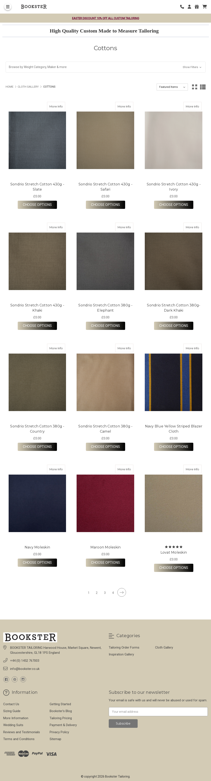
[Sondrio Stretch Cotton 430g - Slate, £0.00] (37, 140)
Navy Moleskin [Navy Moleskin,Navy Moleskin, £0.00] (37, 547)
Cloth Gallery (164, 647)
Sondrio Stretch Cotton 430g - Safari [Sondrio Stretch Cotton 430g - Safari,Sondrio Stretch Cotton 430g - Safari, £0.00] (105, 186)
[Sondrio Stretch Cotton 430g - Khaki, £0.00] (37, 261)
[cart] (204, 7)
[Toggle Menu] (7, 6)
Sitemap (55, 739)
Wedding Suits (13, 725)
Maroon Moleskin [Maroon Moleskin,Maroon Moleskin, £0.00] (105, 547)
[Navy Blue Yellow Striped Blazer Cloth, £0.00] (173, 382)
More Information (15, 718)
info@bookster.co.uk (24, 669)
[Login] (191, 7)
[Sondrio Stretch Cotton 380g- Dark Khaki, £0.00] (173, 261)
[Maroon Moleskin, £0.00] (105, 503)
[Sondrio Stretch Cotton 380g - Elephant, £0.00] (105, 261)
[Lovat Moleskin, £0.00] (173, 503)
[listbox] (172, 87)
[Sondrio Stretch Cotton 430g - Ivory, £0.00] (173, 140)
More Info (57, 105)
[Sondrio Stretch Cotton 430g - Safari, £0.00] (105, 140)
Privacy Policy (59, 732)
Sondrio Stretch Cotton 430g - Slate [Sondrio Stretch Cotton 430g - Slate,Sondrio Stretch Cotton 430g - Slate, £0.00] (37, 186)
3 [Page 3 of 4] (105, 593)
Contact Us (11, 704)
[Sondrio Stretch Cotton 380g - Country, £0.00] (37, 382)
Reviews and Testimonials (21, 732)
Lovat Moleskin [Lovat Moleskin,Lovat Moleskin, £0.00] (174, 552)
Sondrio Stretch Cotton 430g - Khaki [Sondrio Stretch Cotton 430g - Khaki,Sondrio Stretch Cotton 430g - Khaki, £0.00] (37, 307)
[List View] (203, 87)
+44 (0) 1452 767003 (24, 661)
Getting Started (60, 704)
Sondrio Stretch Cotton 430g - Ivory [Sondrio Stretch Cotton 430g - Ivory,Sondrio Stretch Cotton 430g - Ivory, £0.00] (174, 186)
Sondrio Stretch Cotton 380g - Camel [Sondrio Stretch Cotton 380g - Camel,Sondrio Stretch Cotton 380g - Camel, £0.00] (105, 428)
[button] (106, 67)
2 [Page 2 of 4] (97, 593)
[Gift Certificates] (198, 7)
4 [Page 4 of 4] (113, 593)
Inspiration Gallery (121, 654)
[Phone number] (183, 7)
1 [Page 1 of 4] (89, 593)
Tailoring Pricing (61, 718)
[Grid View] (194, 87)
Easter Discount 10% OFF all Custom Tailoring (105, 18)
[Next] (121, 592)
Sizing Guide (11, 711)
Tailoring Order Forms (124, 647)
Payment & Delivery (63, 725)
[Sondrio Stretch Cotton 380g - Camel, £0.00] (105, 382)
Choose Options (40, 204)
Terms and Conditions (19, 739)
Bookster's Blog (61, 711)
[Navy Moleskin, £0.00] (37, 503)
